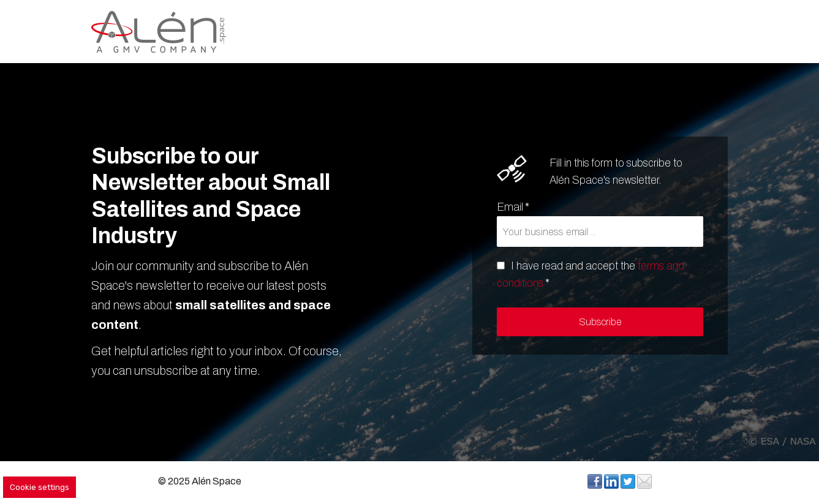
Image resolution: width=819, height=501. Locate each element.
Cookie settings (39, 487)
